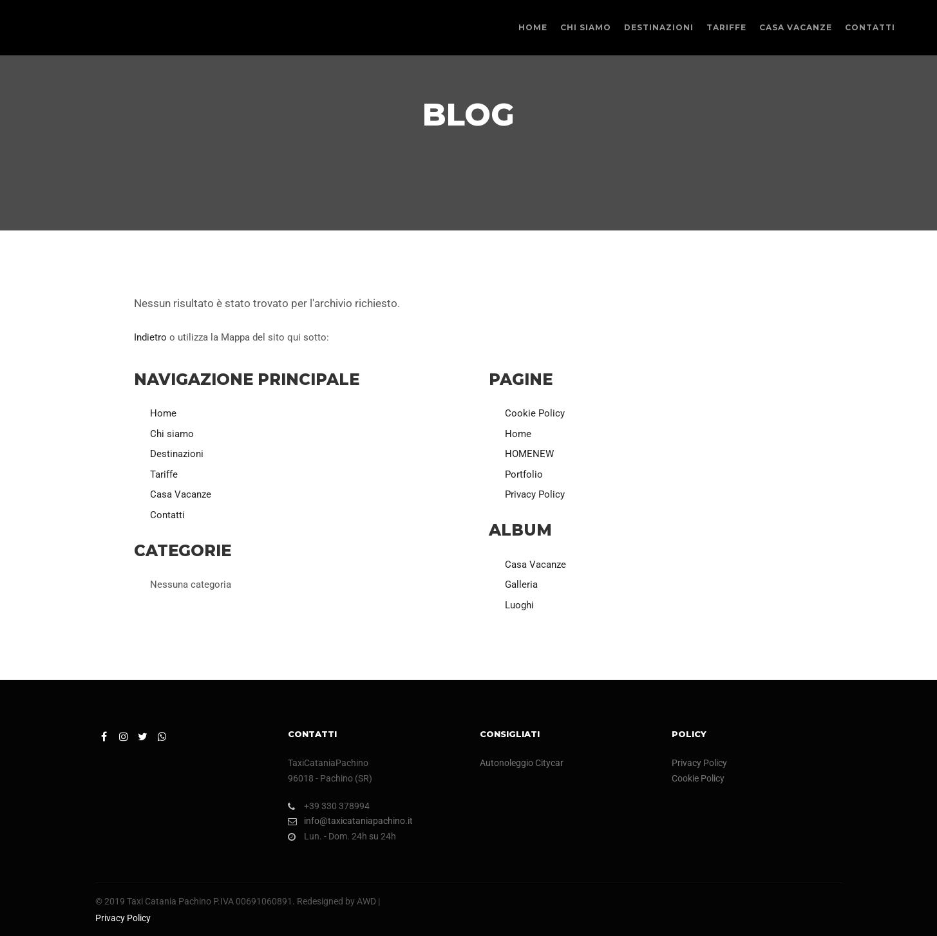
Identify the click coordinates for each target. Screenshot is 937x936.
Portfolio (524, 474)
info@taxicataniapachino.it (350, 821)
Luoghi (519, 605)
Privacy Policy (535, 494)
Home (163, 413)
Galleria (521, 584)
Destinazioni (176, 454)
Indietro (150, 337)
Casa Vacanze (180, 494)
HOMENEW (529, 454)
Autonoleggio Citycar (521, 763)
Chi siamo (172, 434)
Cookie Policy (535, 413)
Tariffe (164, 474)
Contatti (167, 515)
